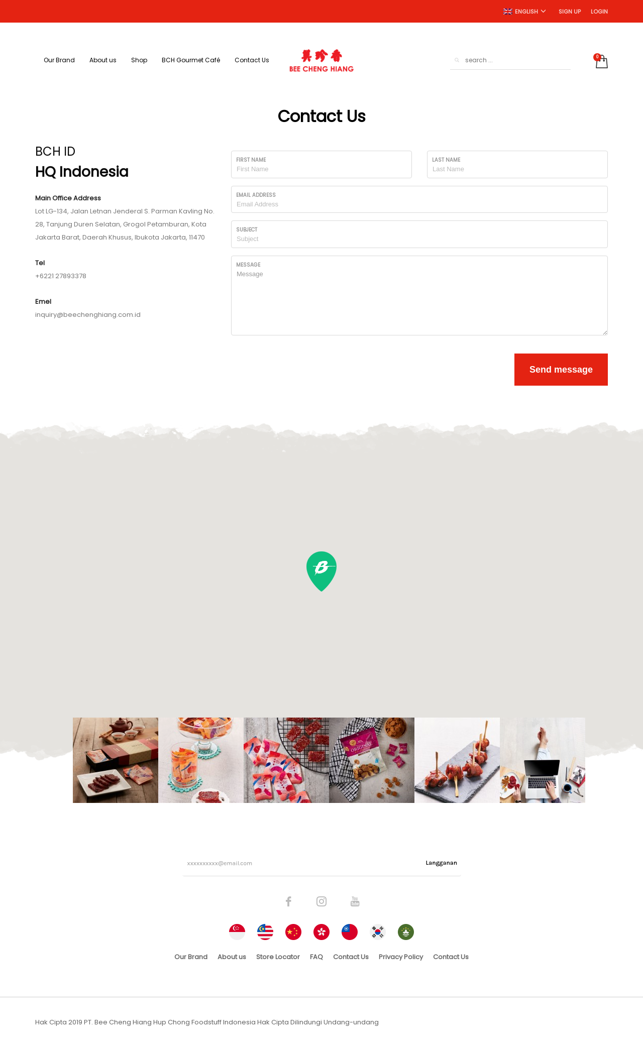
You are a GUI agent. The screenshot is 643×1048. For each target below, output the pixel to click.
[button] (321, 571)
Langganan (442, 862)
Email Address (256, 195)
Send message (561, 370)
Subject (246, 230)
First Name (251, 160)
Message (248, 265)
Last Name (446, 160)
